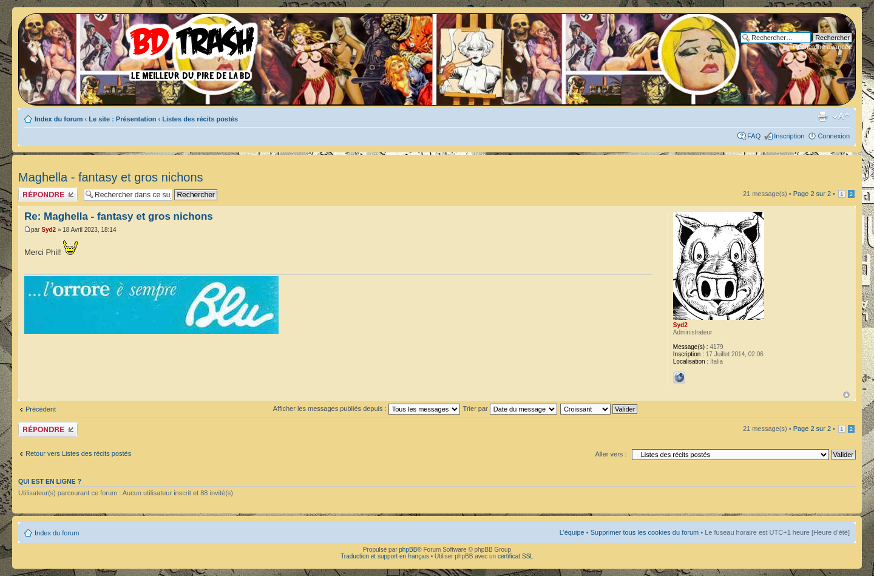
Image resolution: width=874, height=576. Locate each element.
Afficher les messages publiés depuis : (366, 408)
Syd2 (48, 229)
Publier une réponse (48, 194)
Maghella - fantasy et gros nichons (110, 177)
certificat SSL (516, 556)
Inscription (789, 136)
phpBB (408, 549)
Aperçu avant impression (822, 116)
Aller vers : (610, 454)
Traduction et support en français (384, 556)
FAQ (754, 136)
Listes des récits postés (200, 119)
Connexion (834, 136)
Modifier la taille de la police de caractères (841, 116)
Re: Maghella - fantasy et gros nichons (118, 216)
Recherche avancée (822, 46)
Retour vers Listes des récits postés (78, 453)
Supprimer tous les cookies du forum (645, 532)
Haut (846, 394)
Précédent (40, 409)
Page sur (812, 193)
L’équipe (572, 532)
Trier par (510, 408)
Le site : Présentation (122, 119)
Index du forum (59, 119)
